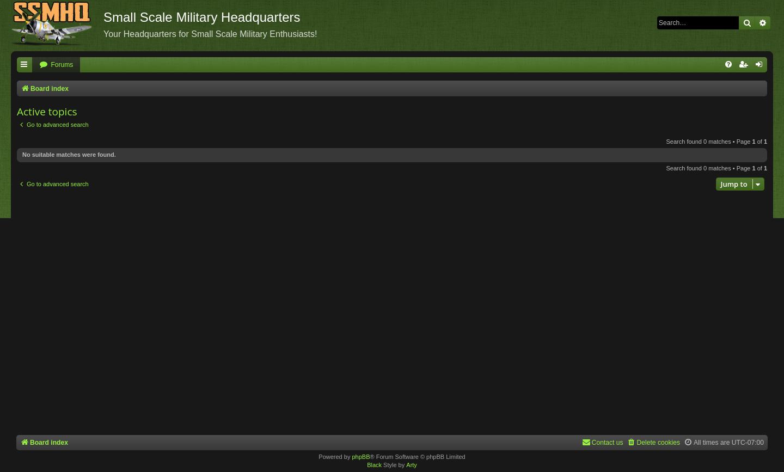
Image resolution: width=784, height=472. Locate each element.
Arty (411, 465)
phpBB (361, 456)
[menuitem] (56, 65)
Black (374, 465)
